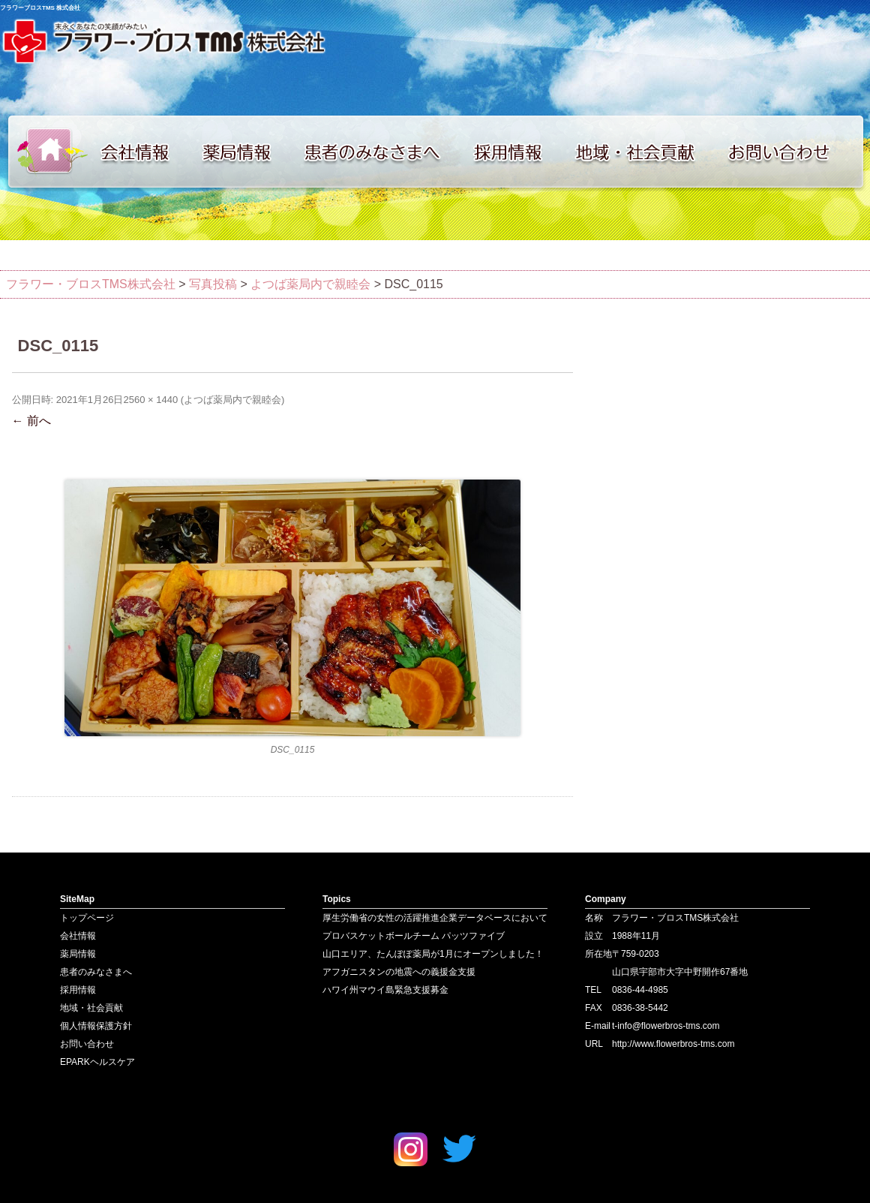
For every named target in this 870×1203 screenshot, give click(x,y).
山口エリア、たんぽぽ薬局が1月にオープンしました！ (433, 954)
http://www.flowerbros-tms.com (673, 1044)
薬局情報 (243, 152)
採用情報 (517, 152)
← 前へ (31, 420)
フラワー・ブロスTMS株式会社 (91, 284)
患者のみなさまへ (378, 152)
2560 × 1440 (150, 399)
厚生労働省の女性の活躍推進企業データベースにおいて (435, 918)
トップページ (45, 152)
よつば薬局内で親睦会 (232, 399)
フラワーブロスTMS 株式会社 (40, 8)
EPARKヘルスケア (97, 1062)
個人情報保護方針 (96, 1026)
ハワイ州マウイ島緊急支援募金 (385, 990)
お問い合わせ (795, 152)
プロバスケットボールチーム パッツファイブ (413, 936)
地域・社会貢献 (645, 152)
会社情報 (142, 152)
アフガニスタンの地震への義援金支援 (399, 972)
